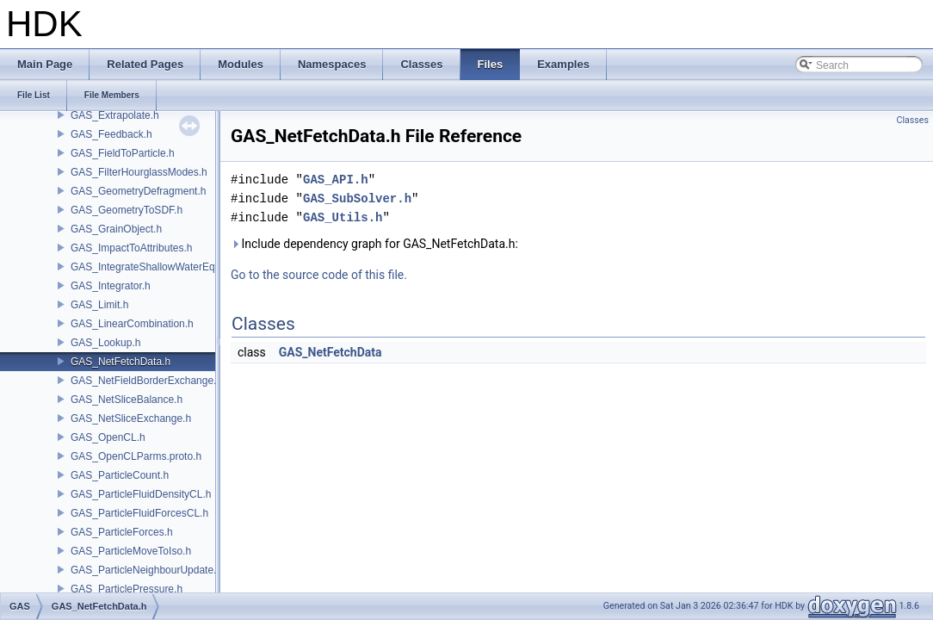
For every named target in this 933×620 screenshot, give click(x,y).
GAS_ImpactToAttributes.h (131, 248)
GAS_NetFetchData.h (120, 362)
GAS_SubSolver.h (357, 198)
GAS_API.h (335, 179)
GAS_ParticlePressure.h (126, 589)
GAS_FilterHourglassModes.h (139, 172)
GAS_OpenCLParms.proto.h (136, 456)
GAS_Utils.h (342, 217)
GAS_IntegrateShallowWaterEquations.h (163, 267)
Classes (913, 120)
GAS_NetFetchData (330, 352)
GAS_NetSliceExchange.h (131, 418)
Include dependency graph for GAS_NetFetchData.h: (374, 244)
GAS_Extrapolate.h (115, 115)
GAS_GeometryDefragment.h (138, 191)
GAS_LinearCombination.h (132, 324)
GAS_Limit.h (99, 305)
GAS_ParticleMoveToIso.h (131, 551)
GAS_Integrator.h (111, 286)
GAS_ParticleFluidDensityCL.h (141, 494)
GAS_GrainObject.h (116, 229)
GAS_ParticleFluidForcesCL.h (139, 513)
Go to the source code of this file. (319, 275)
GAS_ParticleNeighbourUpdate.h (146, 570)
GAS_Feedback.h (111, 134)
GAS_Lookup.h (105, 343)
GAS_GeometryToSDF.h (126, 210)
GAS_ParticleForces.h (122, 532)
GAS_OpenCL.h (108, 437)
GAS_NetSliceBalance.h (126, 400)
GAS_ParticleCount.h (120, 475)
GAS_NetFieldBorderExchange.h (146, 381)
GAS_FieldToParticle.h (123, 153)
